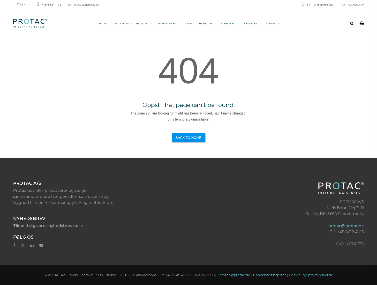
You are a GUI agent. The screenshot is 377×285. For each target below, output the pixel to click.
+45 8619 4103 (51, 4)
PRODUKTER (121, 23)
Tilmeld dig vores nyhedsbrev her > (48, 225)
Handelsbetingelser (269, 275)
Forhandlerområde (320, 4)
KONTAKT (271, 23)
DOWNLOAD (250, 23)
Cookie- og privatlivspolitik (311, 275)
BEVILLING (143, 23)
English (22, 4)
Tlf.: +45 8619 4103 (347, 232)
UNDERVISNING (166, 23)
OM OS (102, 23)
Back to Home (189, 138)
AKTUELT (189, 23)
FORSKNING (228, 23)
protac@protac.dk (86, 4)
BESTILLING (206, 23)
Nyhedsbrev (355, 4)
